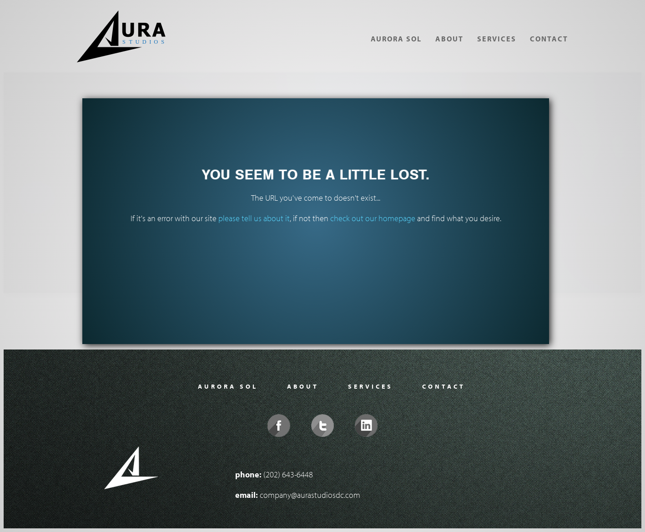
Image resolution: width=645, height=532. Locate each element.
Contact (549, 38)
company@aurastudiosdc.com (310, 495)
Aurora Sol (396, 38)
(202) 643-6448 (288, 474)
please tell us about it (254, 218)
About (449, 38)
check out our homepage (372, 218)
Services (496, 38)
